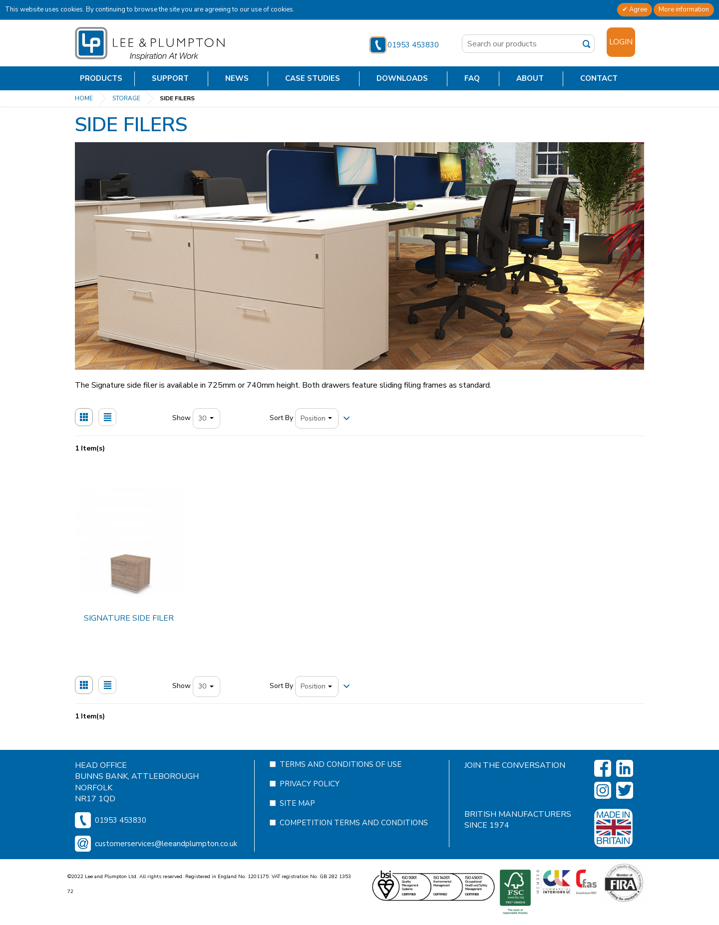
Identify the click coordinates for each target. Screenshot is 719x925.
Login (621, 41)
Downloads (402, 78)
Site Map (297, 823)
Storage (126, 98)
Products (101, 78)
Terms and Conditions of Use (340, 784)
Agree (637, 9)
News (237, 78)
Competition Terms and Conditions (354, 843)
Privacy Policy (310, 804)
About (530, 78)
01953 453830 (404, 45)
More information (684, 9)
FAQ (472, 78)
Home (84, 98)
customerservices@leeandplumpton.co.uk (166, 864)
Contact (599, 78)
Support (170, 78)
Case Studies (312, 78)
